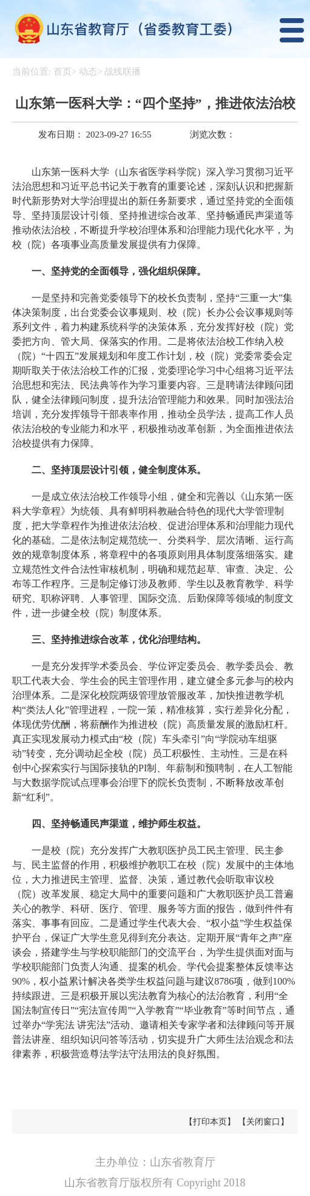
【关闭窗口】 (263, 1121)
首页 (62, 71)
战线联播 (122, 71)
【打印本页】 (209, 1121)
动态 (88, 71)
